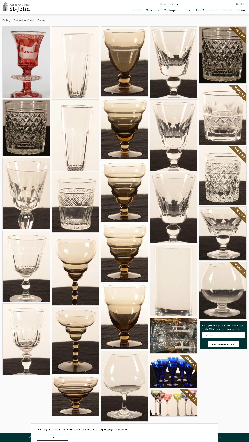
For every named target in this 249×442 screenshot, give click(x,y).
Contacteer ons (235, 10)
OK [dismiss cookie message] (52, 437)
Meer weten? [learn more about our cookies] (122, 429)
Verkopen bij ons (177, 10)
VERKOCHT (191, 361)
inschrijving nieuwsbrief (223, 343)
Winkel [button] (152, 10)
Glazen (41, 20)
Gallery (6, 20)
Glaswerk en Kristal (24, 20)
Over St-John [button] (206, 10)
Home (137, 10)
